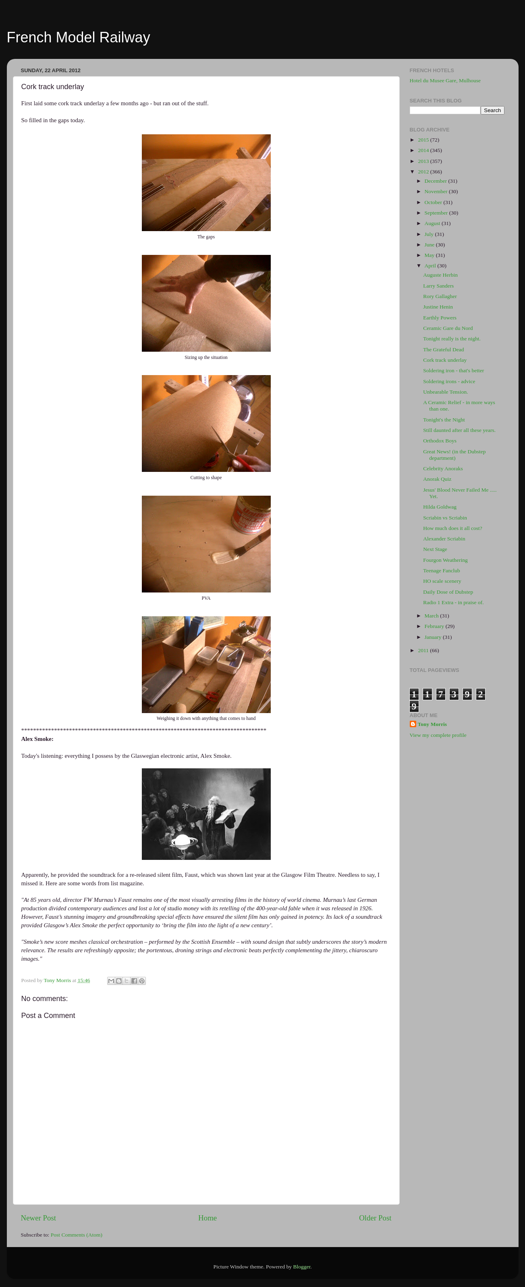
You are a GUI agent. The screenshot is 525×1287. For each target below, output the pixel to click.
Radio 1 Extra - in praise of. (453, 602)
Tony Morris (432, 724)
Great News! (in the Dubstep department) (454, 454)
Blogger (301, 1267)
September (437, 213)
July (430, 234)
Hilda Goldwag (440, 507)
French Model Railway (78, 37)
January (434, 637)
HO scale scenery (442, 581)
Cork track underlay (445, 360)
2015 (424, 140)
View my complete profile (438, 735)
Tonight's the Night (444, 420)
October (434, 202)
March (432, 616)
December (436, 181)
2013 (424, 161)
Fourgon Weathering (445, 560)
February (435, 626)
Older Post (375, 1218)
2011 (424, 650)
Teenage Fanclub (441, 570)
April (431, 266)
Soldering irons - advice (449, 381)
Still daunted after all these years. (459, 430)
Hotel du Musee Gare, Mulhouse (445, 80)
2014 (424, 150)
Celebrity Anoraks (443, 468)
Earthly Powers (440, 318)
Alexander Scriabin (444, 539)
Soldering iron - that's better (453, 370)
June (430, 245)
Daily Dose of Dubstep (448, 592)
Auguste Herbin (440, 275)
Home (207, 1218)
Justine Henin (438, 307)
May (430, 255)
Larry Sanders (438, 286)
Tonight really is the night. (452, 339)
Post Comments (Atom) (76, 1235)
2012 (424, 172)
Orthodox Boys (440, 441)
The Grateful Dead (443, 349)
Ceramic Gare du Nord (448, 328)
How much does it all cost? (452, 528)
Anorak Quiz (437, 479)
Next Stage (435, 549)
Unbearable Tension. (445, 392)
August (433, 223)
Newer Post (38, 1218)
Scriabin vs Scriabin (445, 518)
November (437, 191)
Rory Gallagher (440, 296)
